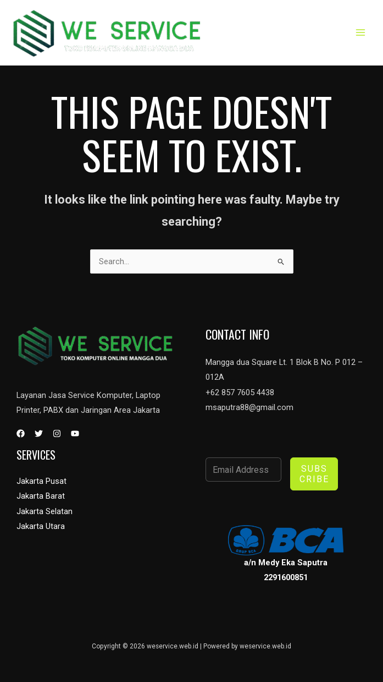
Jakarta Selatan (44, 511)
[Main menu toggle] (360, 32)
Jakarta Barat (40, 496)
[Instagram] (57, 433)
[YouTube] (75, 433)
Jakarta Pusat (41, 481)
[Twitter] (39, 433)
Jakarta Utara (40, 526)
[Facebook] (20, 433)
